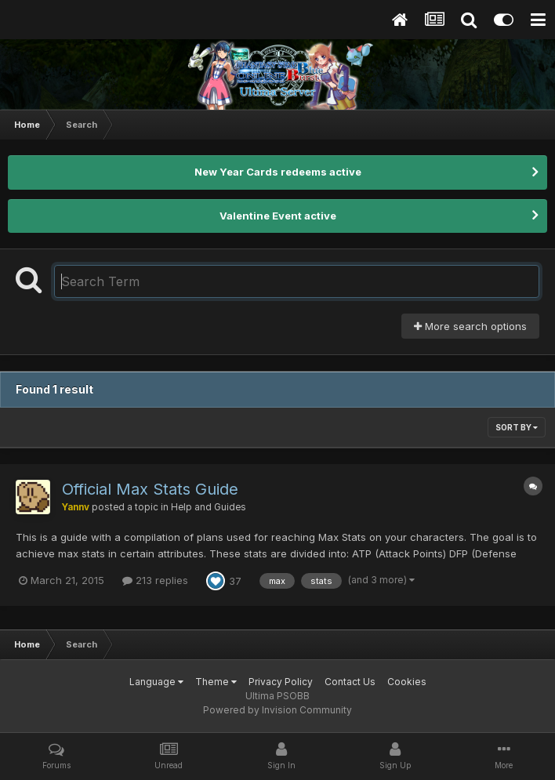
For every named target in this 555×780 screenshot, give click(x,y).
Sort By (516, 427)
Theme (216, 681)
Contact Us (350, 681)
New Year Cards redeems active (277, 171)
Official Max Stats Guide (150, 489)
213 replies (155, 580)
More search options (470, 326)
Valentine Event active (277, 215)
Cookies (406, 681)
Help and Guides (208, 507)
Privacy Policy (280, 681)
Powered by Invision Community (277, 710)
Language (156, 681)
